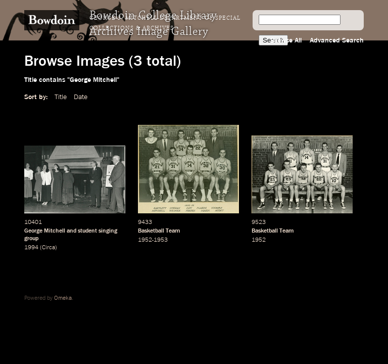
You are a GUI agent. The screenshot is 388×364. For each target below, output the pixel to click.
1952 (259, 240)
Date (80, 97)
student (87, 231)
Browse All (286, 40)
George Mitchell (44, 231)
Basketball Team (159, 231)
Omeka (63, 298)
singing (108, 231)
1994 (31, 248)
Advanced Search (337, 40)
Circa (48, 248)
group (31, 239)
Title (61, 97)
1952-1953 (153, 240)
